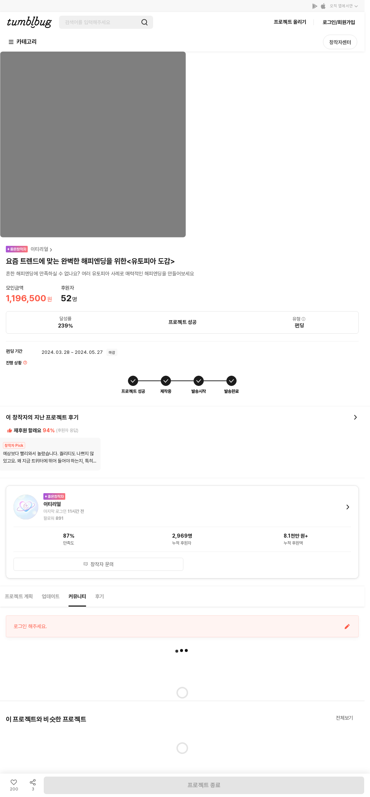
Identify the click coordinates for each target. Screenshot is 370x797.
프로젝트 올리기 (290, 22)
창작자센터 (340, 42)
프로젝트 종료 (204, 785)
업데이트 (50, 596)
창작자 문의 (98, 564)
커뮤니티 (77, 596)
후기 (99, 596)
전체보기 (344, 718)
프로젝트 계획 (19, 596)
